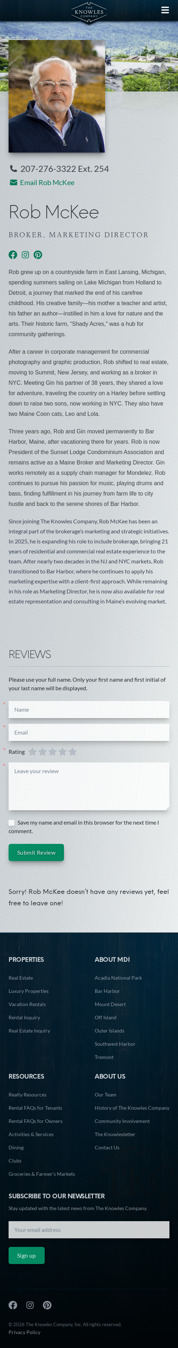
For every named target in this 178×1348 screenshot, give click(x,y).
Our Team (106, 1094)
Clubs (15, 1161)
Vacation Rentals (27, 1004)
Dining (16, 1147)
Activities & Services (31, 1134)
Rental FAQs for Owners (36, 1121)
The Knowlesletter (115, 1134)
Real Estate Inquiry (29, 1031)
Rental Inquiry (24, 1017)
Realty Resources (27, 1094)
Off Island (106, 1017)
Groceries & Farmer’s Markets (42, 1174)
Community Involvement (122, 1121)
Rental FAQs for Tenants (35, 1108)
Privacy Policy (24, 1332)
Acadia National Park (118, 978)
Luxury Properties (29, 991)
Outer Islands (109, 1031)
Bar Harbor (107, 991)
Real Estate (21, 978)
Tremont (104, 1057)
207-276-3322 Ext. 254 (59, 169)
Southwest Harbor (115, 1044)
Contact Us (107, 1147)
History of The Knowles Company (132, 1108)
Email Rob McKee (41, 183)
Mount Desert (110, 1004)
